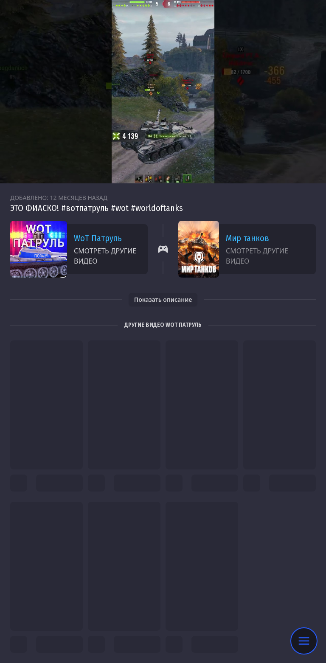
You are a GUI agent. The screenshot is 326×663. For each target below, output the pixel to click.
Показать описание (163, 299)
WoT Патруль (98, 238)
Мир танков (247, 238)
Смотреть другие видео (105, 256)
